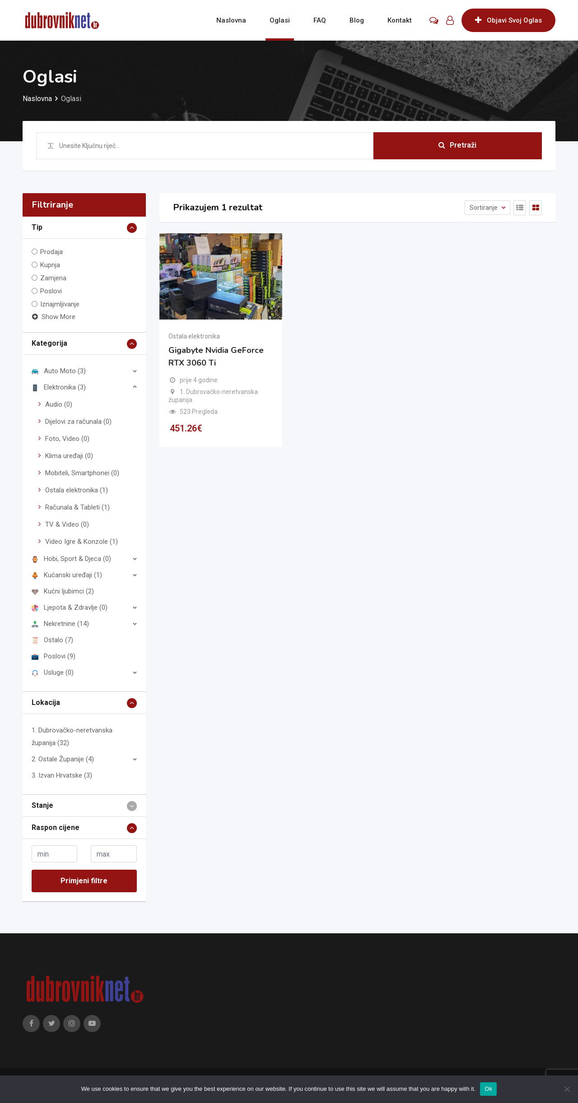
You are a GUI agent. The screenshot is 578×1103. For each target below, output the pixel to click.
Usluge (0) (53, 672)
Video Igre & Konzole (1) (81, 542)
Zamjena (53, 278)
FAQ (319, 20)
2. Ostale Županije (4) (63, 759)
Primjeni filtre (84, 880)
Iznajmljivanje (59, 304)
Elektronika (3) (59, 387)
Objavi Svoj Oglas (508, 20)
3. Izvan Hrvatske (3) (62, 775)
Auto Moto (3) (59, 371)
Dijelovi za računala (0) (78, 421)
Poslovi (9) (53, 656)
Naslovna (231, 20)
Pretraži (457, 145)
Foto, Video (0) (67, 439)
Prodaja (51, 252)
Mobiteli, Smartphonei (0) (82, 473)
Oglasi (280, 20)
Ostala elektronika (194, 336)
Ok (488, 1088)
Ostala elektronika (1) (76, 490)
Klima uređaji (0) (69, 456)
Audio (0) (58, 404)
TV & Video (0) (67, 524)
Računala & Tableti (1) (77, 507)
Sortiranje (484, 207)
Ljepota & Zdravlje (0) (69, 607)
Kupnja (50, 265)
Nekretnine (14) (60, 624)
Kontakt (399, 20)
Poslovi (51, 291)
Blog (357, 20)
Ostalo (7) (52, 640)
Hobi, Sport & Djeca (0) (71, 559)
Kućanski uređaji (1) (67, 575)
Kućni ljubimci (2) (63, 591)
